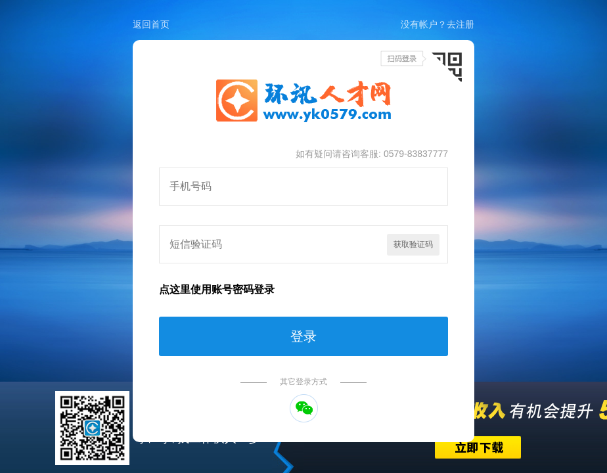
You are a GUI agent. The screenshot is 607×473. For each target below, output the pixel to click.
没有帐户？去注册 (437, 24)
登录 (303, 336)
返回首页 (151, 24)
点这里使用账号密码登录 (217, 289)
